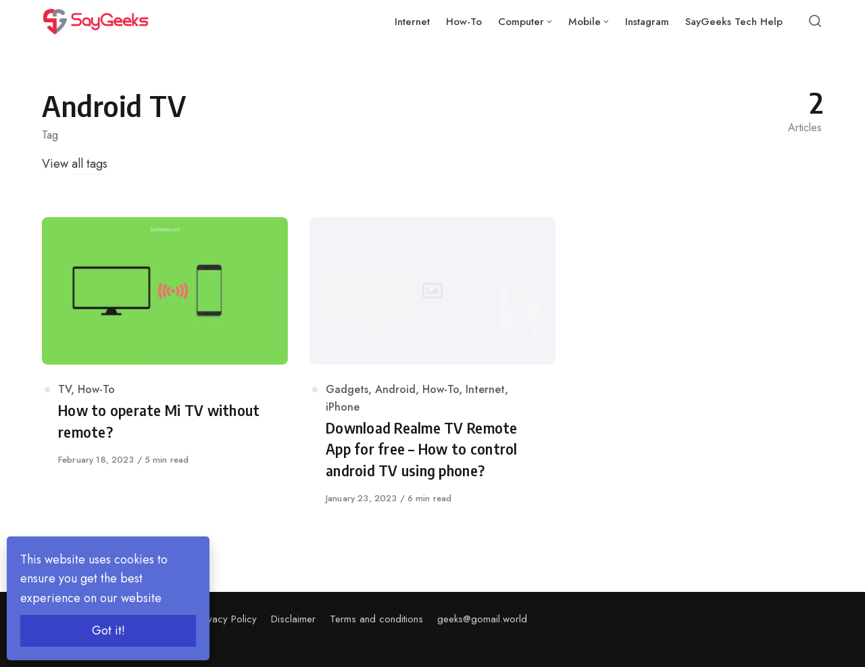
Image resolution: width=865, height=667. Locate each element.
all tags (89, 163)
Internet (485, 389)
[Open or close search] (815, 21)
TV (64, 389)
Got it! (108, 630)
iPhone (343, 407)
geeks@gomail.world (482, 619)
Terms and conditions (376, 619)
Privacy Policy (227, 619)
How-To (96, 389)
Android (395, 389)
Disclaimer (293, 619)
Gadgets (347, 389)
